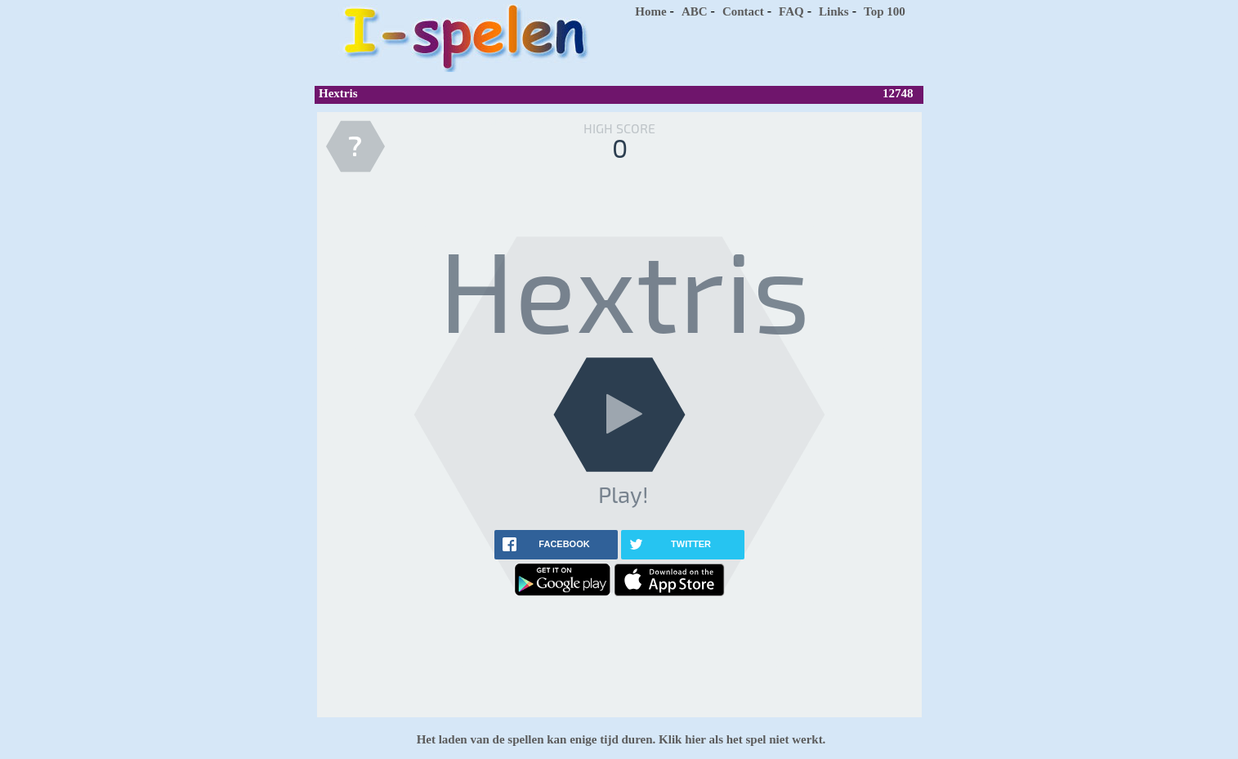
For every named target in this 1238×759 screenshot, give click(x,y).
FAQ (791, 11)
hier (693, 739)
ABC (695, 11)
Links (834, 11)
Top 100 (884, 11)
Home (650, 11)
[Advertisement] (768, 49)
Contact (743, 11)
